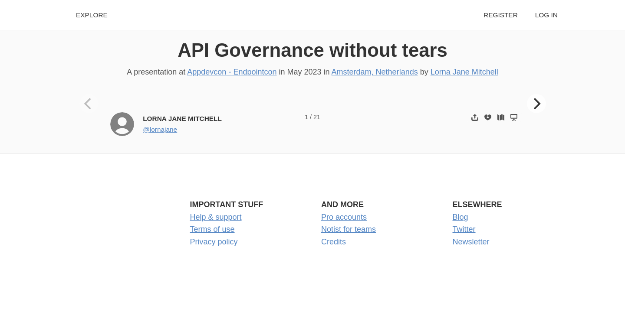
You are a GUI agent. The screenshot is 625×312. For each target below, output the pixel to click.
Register (501, 15)
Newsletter (471, 241)
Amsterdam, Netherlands (375, 72)
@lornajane (160, 129)
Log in (546, 15)
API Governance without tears (312, 50)
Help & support (216, 217)
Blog (460, 217)
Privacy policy (214, 241)
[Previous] (89, 103)
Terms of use (212, 229)
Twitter (464, 229)
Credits (333, 241)
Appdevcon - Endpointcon (231, 72)
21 (316, 117)
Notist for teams (348, 229)
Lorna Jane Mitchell (464, 72)
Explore (92, 15)
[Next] (536, 103)
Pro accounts (344, 217)
